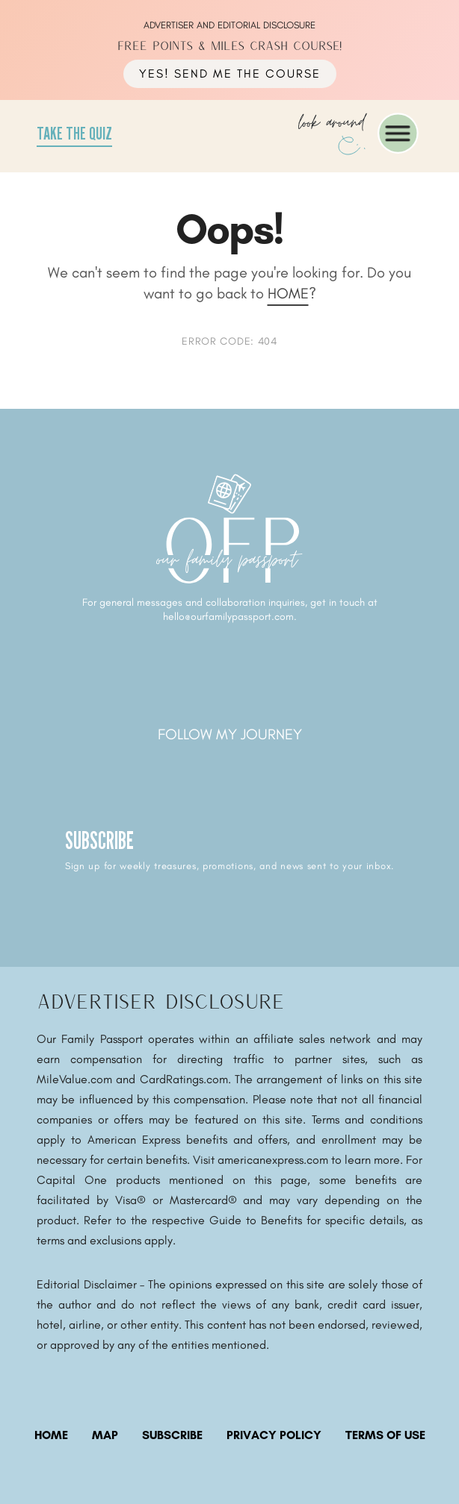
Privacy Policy (274, 1435)
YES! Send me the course (230, 73)
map (105, 1435)
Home (288, 293)
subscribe (172, 1435)
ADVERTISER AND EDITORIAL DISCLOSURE (229, 25)
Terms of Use (385, 1435)
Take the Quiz (74, 133)
